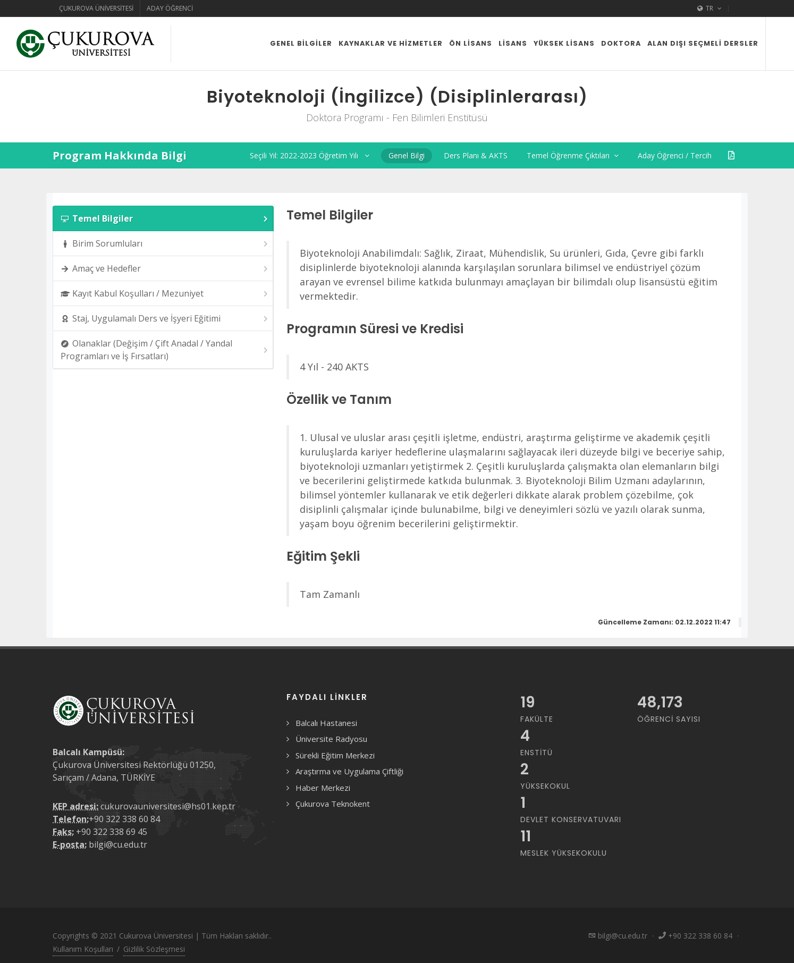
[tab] (163, 218)
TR (709, 8)
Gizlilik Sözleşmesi (154, 949)
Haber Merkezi (322, 787)
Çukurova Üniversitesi (96, 8)
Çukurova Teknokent (332, 803)
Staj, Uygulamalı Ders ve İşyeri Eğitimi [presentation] (165, 318)
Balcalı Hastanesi (326, 722)
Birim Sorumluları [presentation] (165, 244)
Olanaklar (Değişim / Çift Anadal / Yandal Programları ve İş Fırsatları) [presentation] (165, 349)
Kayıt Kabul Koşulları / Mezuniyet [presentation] (165, 294)
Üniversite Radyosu (331, 738)
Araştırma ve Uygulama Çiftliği (349, 771)
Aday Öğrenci (170, 8)
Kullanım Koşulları (83, 949)
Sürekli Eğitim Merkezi (335, 755)
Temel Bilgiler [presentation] (165, 219)
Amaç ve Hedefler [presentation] (165, 269)
